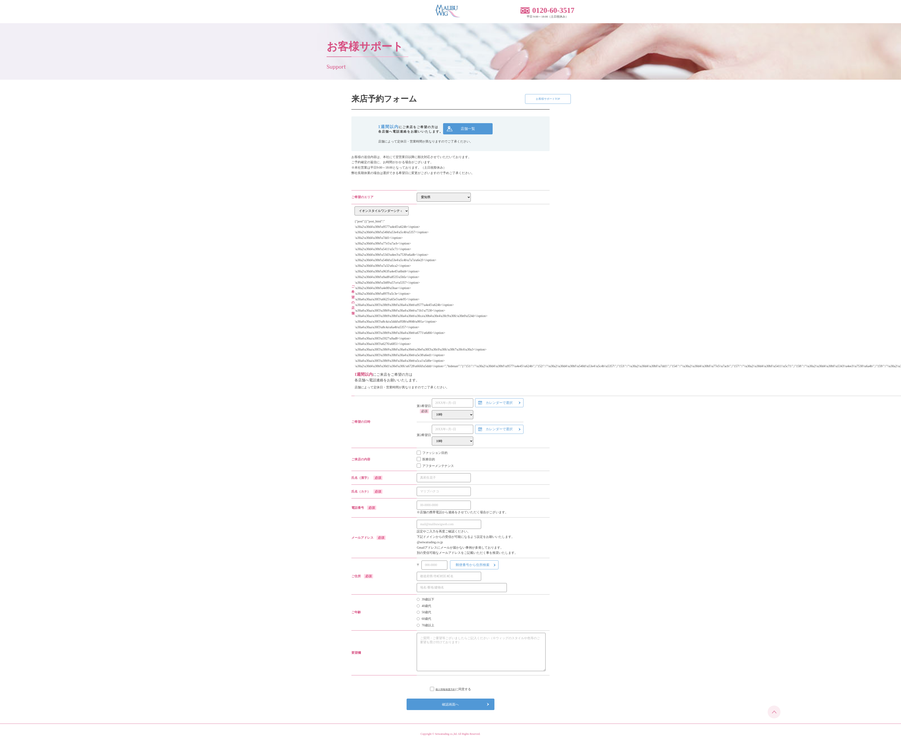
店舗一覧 (468, 130)
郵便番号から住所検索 (472, 566)
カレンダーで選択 (499, 404)
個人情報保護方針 (445, 690)
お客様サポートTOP (522, 100)
